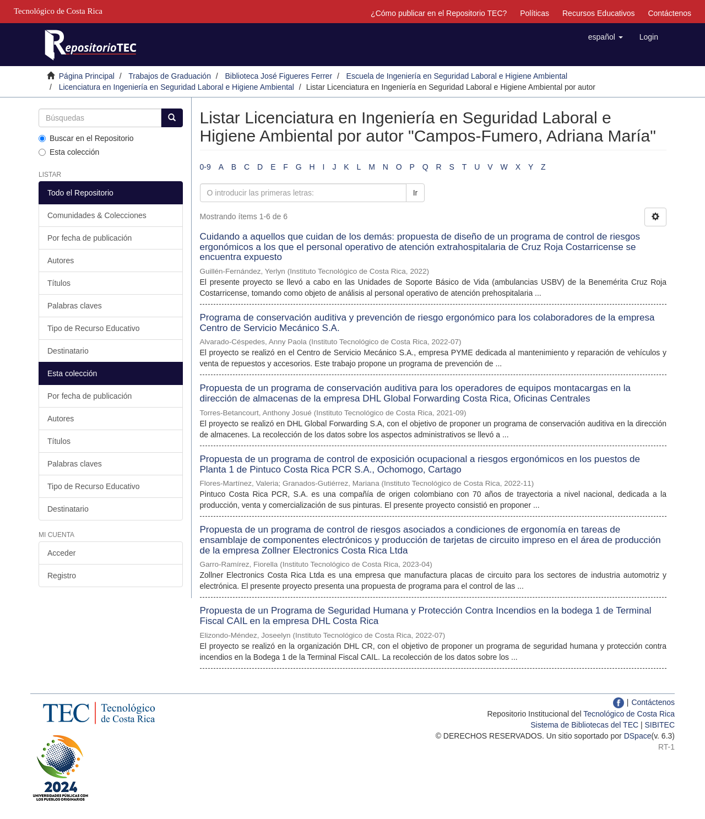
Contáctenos (669, 13)
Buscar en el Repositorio (86, 138)
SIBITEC (660, 724)
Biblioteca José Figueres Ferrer (279, 76)
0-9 (205, 166)
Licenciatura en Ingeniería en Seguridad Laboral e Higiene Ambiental (176, 87)
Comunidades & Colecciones (97, 215)
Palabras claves (74, 305)
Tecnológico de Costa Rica (629, 713)
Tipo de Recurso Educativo (93, 328)
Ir (415, 192)
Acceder (61, 553)
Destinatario (68, 350)
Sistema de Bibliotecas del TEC (584, 724)
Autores (60, 260)
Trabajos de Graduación (169, 76)
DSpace (638, 735)
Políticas (534, 13)
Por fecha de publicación (89, 238)
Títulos (58, 283)
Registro (61, 575)
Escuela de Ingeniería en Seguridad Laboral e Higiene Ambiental (457, 76)
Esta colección (69, 152)
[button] (605, 37)
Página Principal (87, 76)
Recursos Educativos (598, 13)
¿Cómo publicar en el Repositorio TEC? (439, 13)
